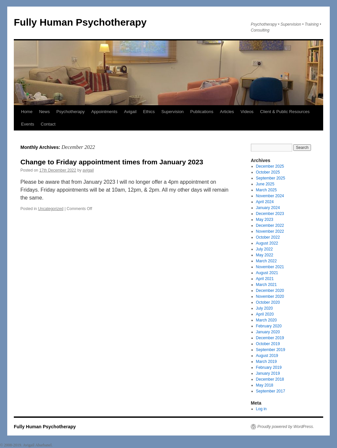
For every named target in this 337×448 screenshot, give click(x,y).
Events (27, 124)
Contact (48, 124)
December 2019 (270, 338)
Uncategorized (50, 208)
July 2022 (264, 249)
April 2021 (265, 278)
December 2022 (270, 225)
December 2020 (270, 290)
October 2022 (268, 237)
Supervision (172, 111)
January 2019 (268, 373)
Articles (227, 111)
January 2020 (268, 332)
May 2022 (264, 255)
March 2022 (266, 261)
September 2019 (270, 349)
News (44, 111)
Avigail (130, 111)
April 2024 (265, 202)
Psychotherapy (70, 111)
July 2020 (264, 308)
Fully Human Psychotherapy (80, 22)
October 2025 (268, 172)
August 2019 (267, 355)
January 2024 (268, 207)
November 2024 (270, 196)
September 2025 (270, 178)
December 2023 (270, 213)
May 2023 (264, 219)
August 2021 (267, 273)
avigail (88, 170)
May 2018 (264, 385)
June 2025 (265, 184)
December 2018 (270, 379)
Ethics (149, 111)
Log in (261, 409)
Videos (247, 111)
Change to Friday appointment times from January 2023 (111, 162)
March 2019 (266, 361)
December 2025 (270, 166)
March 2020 (266, 320)
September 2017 (270, 391)
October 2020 (268, 302)
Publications (201, 111)
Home (27, 111)
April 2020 (265, 314)
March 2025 (266, 190)
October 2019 (268, 344)
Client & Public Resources (284, 111)
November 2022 (270, 231)
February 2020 (269, 326)
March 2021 (266, 284)
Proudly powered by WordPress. (285, 426)
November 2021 (270, 267)
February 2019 (269, 367)
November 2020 (270, 296)
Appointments (104, 111)
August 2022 (267, 243)
